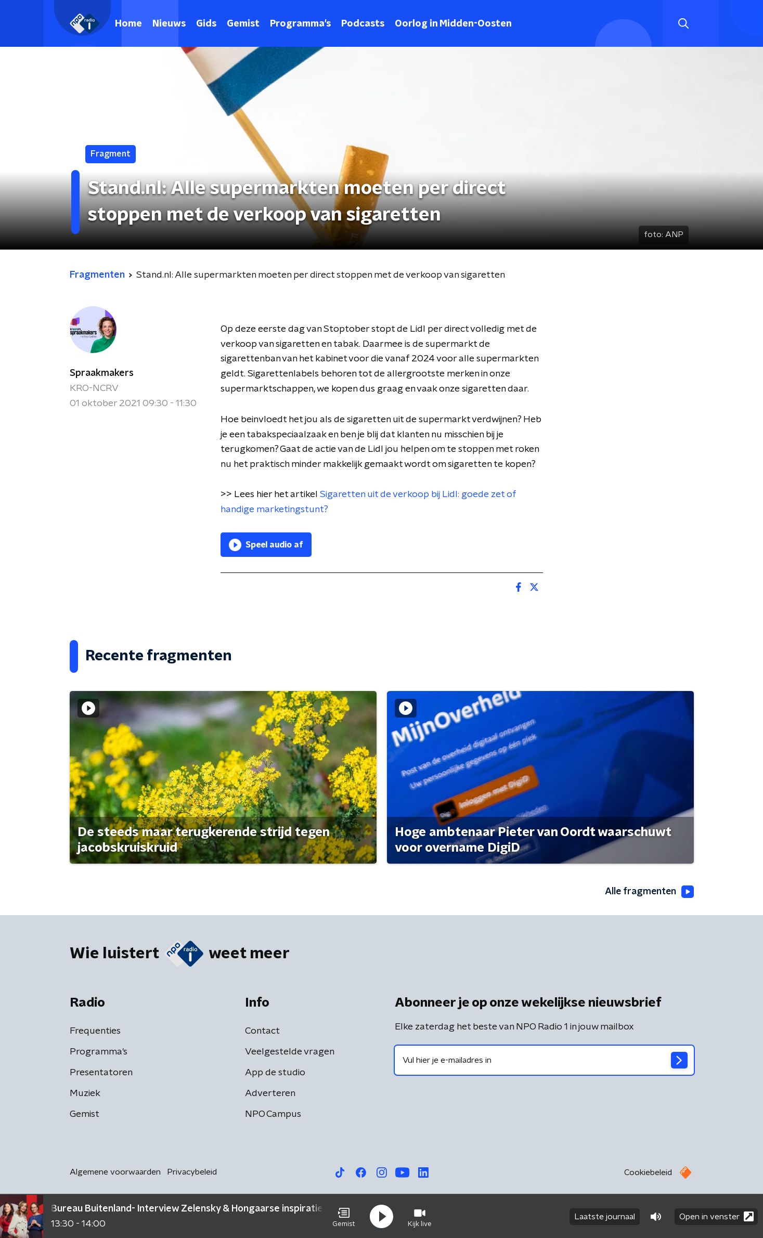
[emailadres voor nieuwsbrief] (544, 1060)
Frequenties (95, 1031)
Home (128, 24)
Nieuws (169, 24)
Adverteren (270, 1093)
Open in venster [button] (716, 1216)
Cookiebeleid (648, 1172)
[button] (343, 1216)
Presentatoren (101, 1072)
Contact (262, 1031)
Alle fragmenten (648, 891)
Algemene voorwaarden (115, 1172)
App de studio (275, 1072)
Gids (206, 24)
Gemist (243, 24)
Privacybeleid (192, 1172)
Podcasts (362, 24)
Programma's (300, 24)
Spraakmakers (102, 373)
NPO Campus (273, 1114)
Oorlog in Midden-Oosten (453, 24)
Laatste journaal (604, 1216)
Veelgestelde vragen (289, 1052)
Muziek (85, 1093)
